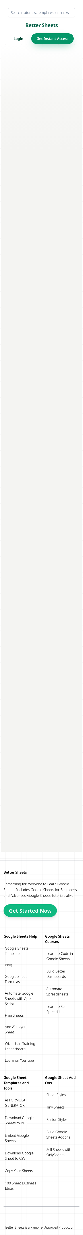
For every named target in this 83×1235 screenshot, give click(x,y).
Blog (8, 965)
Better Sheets (41, 25)
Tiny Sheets (55, 1107)
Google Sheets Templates (16, 951)
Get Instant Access (52, 38)
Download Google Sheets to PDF (19, 1120)
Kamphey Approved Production (52, 1227)
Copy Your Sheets (19, 1170)
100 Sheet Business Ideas (20, 1186)
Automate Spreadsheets (57, 991)
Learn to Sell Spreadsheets (57, 1009)
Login (18, 38)
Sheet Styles (56, 1094)
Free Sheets (14, 1015)
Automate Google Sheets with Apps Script (19, 998)
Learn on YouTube (19, 1060)
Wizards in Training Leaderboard (20, 1046)
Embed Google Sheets (17, 1138)
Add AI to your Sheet (16, 1029)
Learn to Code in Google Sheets (59, 956)
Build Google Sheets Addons (58, 1134)
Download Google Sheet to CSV (19, 1156)
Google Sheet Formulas (16, 979)
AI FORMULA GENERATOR (15, 1103)
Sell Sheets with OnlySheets (58, 1152)
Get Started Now (30, 910)
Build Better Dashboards (56, 974)
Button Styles (57, 1119)
